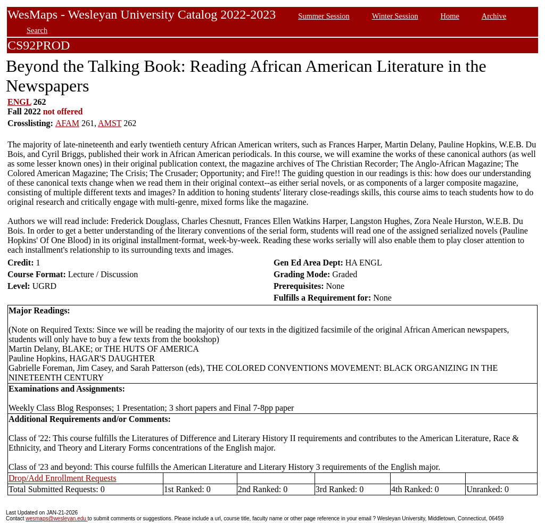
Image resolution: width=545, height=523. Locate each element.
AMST (109, 123)
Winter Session (395, 16)
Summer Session (323, 16)
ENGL (19, 101)
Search (37, 30)
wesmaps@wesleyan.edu (56, 518)
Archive (494, 16)
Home (450, 16)
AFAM (67, 123)
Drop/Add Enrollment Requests (63, 478)
